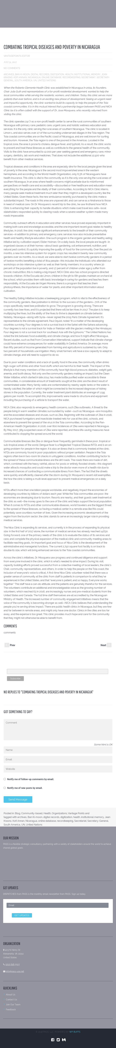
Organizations (59, 813)
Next (106, 645)
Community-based (31, 813)
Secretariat (88, 77)
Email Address (14, 667)
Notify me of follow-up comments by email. (30, 779)
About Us (10, 994)
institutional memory (87, 74)
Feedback (11, 1009)
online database (51, 77)
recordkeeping (71, 77)
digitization (57, 74)
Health (47, 813)
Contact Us (11, 999)
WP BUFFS (74, 1032)
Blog (17, 813)
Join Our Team (13, 1004)
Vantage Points (76, 813)
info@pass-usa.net (15, 971)
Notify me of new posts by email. (25, 788)
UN (35, 80)
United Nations (47, 80)
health (69, 74)
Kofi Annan (20, 77)
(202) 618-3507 (12, 964)
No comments (12, 68)
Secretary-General (97, 820)
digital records (40, 74)
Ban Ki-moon (22, 74)
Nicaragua (34, 77)
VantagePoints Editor (17, 56)
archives (9, 74)
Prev (10, 645)
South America (23, 80)
